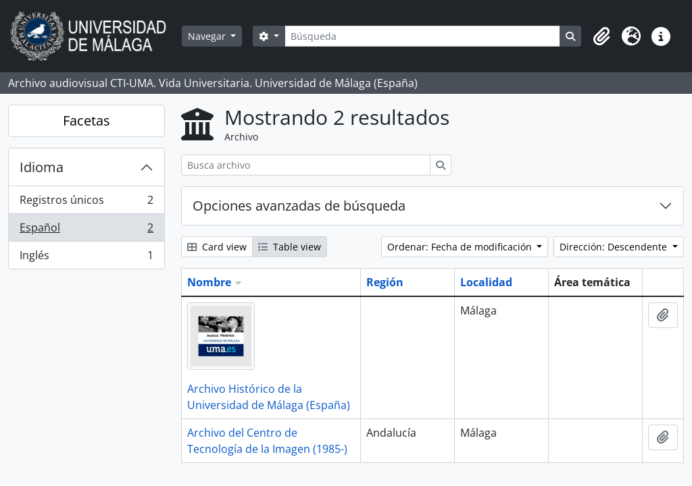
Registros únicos (86, 203)
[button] (601, 36)
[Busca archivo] (305, 165)
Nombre (209, 282)
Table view (289, 246)
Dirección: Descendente (615, 246)
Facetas (86, 120)
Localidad (486, 282)
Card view (217, 246)
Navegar (208, 36)
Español (86, 230)
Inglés (86, 258)
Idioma (42, 167)
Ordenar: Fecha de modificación (461, 246)
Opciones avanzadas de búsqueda (299, 205)
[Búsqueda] (422, 36)
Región (384, 282)
